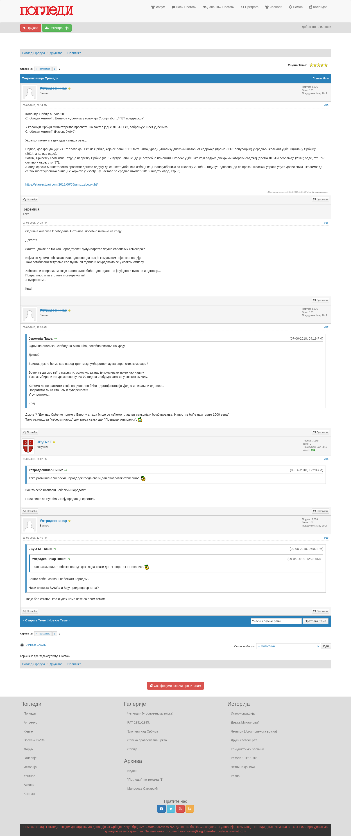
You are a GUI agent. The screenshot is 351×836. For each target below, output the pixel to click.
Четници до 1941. (243, 767)
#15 (326, 105)
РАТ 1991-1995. (138, 722)
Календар (318, 7)
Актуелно (30, 722)
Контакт (29, 794)
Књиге (28, 731)
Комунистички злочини (247, 749)
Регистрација (57, 28)
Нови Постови (184, 7)
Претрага (250, 7)
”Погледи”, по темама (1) (145, 779)
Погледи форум (33, 53)
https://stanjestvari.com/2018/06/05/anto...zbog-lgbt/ (61, 184)
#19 (326, 537)
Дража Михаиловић (245, 722)
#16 (326, 222)
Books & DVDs (34, 740)
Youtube (29, 776)
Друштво (56, 53)
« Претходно (43, 68)
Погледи (30, 713)
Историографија (243, 713)
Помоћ (296, 7)
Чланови (273, 7)
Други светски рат (244, 740)
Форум (158, 7)
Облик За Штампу (36, 644)
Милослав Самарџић (142, 788)
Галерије (30, 758)
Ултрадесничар (319, 192)
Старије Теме (35, 620)
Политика (74, 53)
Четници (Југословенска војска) (150, 713)
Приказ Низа (321, 78)
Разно (235, 776)
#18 (326, 459)
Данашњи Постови (219, 7)
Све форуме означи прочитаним (175, 686)
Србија (132, 749)
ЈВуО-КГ (44, 442)
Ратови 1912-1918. (244, 758)
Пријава (30, 28)
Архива (29, 785)
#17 (326, 327)
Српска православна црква (147, 740)
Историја (30, 767)
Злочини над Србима (143, 731)
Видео (132, 771)
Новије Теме (58, 620)
